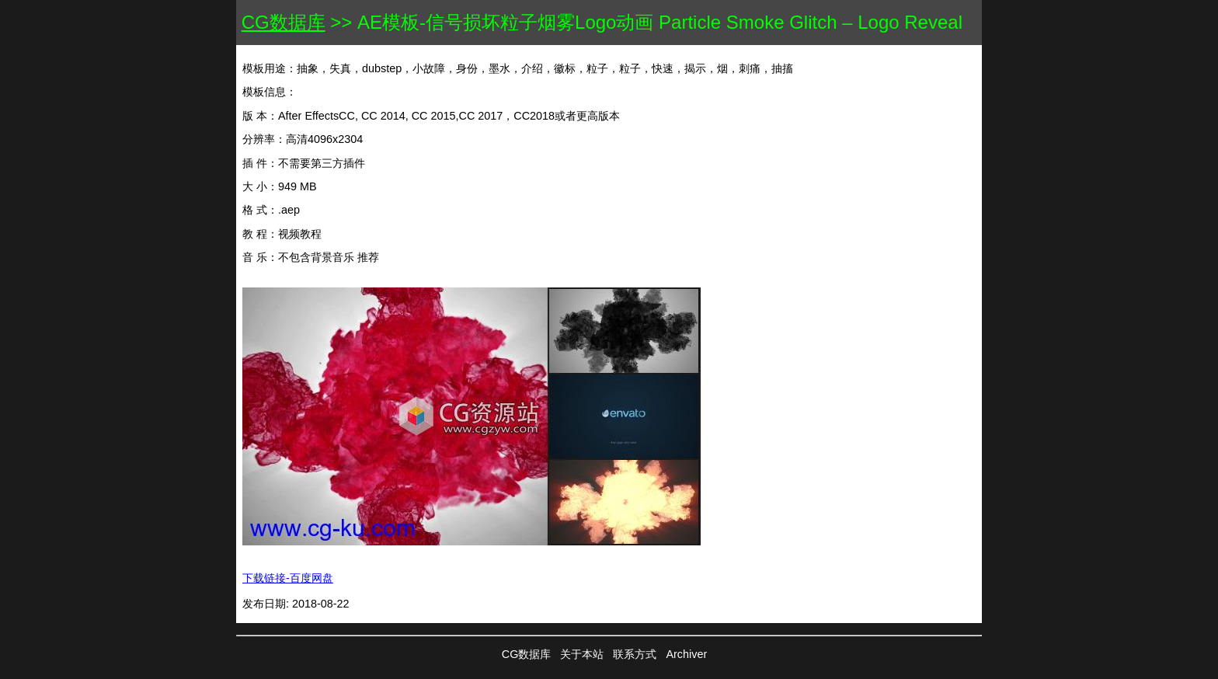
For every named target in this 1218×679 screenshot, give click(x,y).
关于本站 (582, 654)
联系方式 (634, 654)
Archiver (686, 654)
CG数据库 (283, 22)
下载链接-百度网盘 (287, 578)
